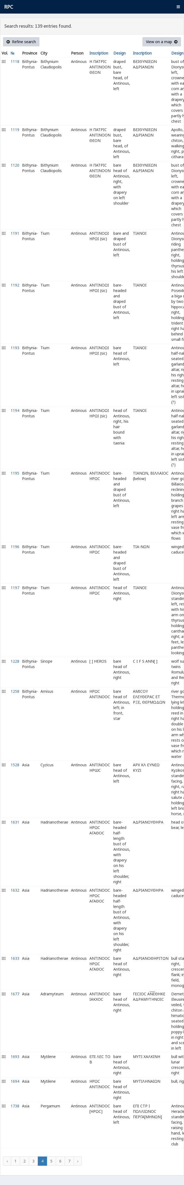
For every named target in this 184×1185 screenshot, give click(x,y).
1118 (15, 61)
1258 (15, 691)
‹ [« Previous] (7, 1161)
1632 (15, 890)
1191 (15, 233)
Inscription (98, 53)
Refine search (21, 41)
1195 (15, 473)
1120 (15, 165)
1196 (15, 546)
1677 (15, 993)
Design (119, 53)
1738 (15, 1105)
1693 (15, 1056)
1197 (15, 587)
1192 (15, 285)
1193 (15, 347)
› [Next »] (77, 1161)
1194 (15, 410)
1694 (15, 1081)
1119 (15, 129)
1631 (15, 822)
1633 (15, 958)
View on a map (161, 41)
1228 (15, 661)
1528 (15, 764)
